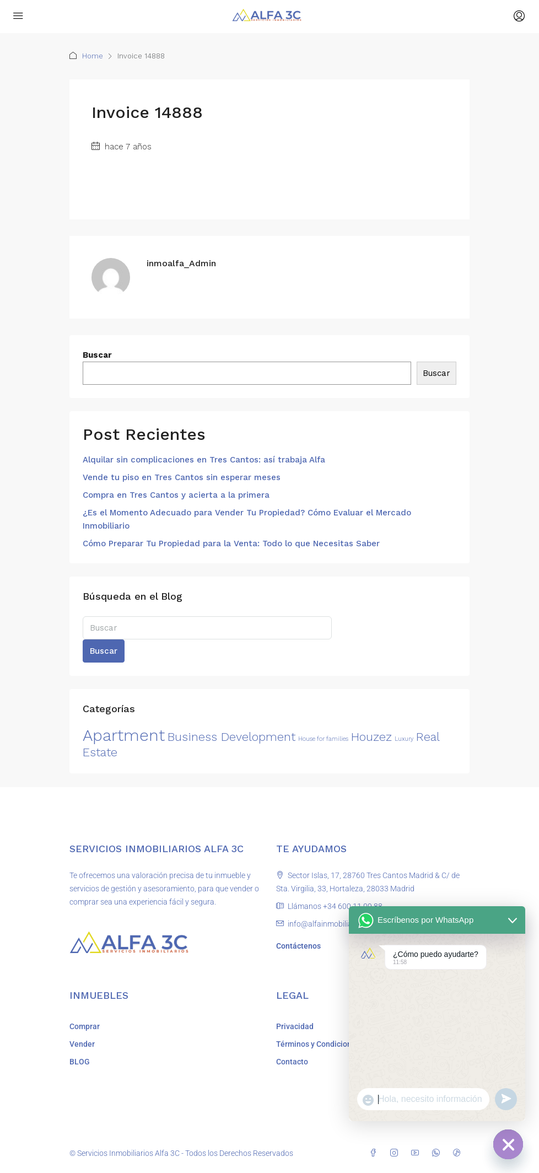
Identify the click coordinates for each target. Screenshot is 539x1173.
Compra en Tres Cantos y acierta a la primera (176, 495)
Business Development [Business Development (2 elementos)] (231, 737)
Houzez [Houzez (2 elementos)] (371, 737)
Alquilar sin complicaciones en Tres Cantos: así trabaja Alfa (204, 460)
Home (92, 56)
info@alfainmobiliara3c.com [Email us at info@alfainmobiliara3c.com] (336, 923)
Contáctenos (298, 945)
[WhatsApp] (438, 1153)
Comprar (84, 1026)
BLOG (79, 1061)
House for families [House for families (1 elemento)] (323, 738)
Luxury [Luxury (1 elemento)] (404, 738)
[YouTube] (417, 1153)
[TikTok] (459, 1153)
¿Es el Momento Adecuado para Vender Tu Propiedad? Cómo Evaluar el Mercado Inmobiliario (247, 519)
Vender (82, 1044)
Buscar (97, 355)
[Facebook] (375, 1153)
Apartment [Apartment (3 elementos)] (124, 735)
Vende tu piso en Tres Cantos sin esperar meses (182, 477)
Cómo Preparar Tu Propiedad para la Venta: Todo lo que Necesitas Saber (231, 543)
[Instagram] (396, 1153)
